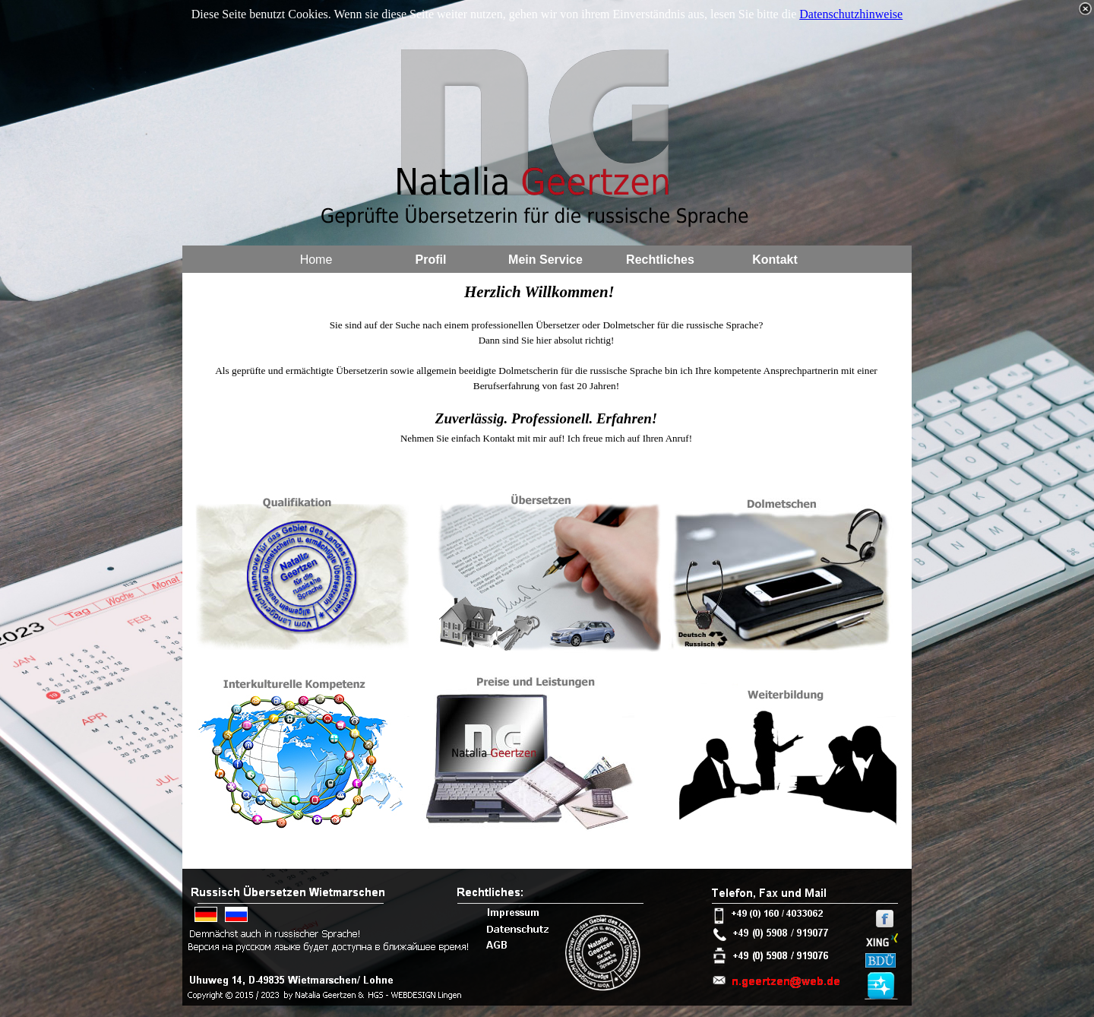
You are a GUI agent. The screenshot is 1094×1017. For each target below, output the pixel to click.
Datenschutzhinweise (851, 14)
